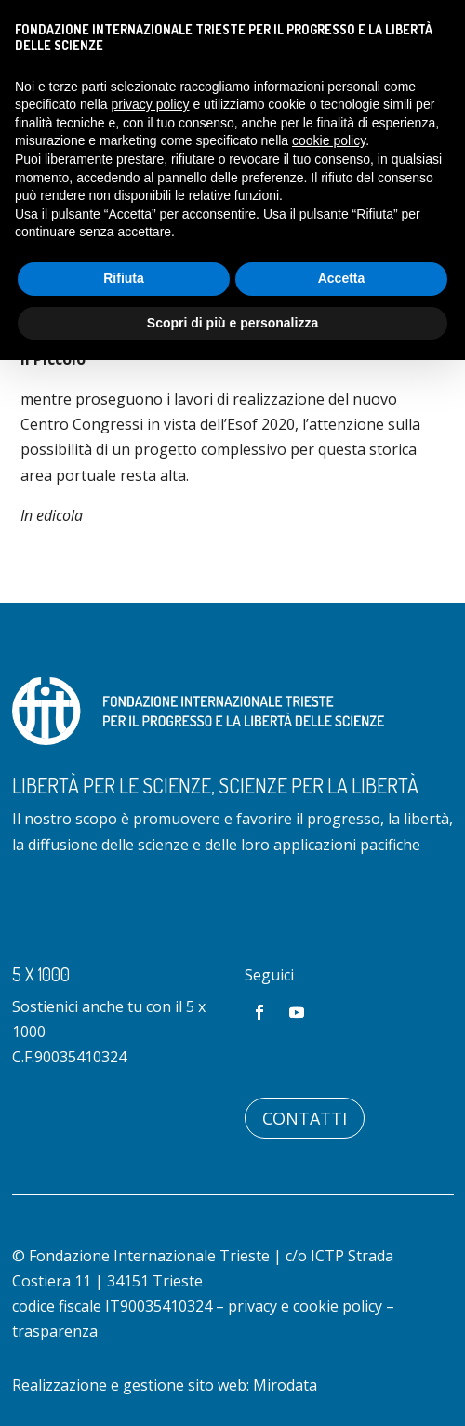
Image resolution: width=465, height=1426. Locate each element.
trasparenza (55, 1331)
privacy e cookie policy (305, 1306)
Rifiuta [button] (123, 278)
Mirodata (285, 1385)
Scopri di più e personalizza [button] (232, 322)
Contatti (304, 1118)
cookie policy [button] (328, 140)
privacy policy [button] (151, 104)
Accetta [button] (341, 278)
